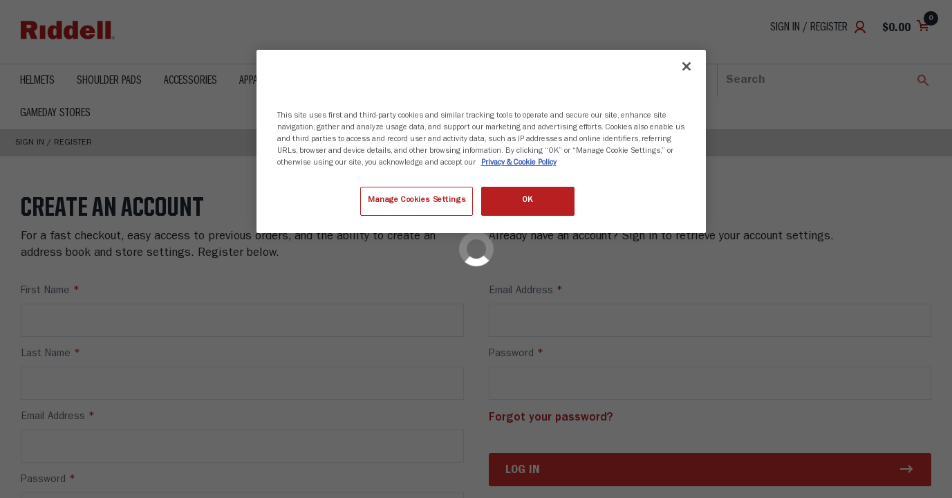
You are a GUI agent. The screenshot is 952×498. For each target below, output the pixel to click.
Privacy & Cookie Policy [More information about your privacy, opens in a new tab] (519, 163)
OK (527, 200)
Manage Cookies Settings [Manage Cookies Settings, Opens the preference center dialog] (416, 200)
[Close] (686, 66)
